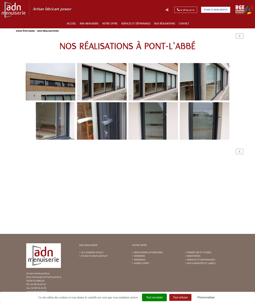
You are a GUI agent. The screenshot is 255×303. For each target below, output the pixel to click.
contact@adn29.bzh (36, 291)
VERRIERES (139, 255)
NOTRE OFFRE (139, 245)
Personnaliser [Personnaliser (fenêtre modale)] (206, 297)
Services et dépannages (135, 23)
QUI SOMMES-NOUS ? (92, 252)
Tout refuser (180, 297)
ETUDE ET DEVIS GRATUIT (94, 255)
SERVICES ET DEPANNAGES (201, 259)
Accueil (71, 23)
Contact (184, 23)
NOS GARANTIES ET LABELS (201, 263)
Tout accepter (154, 297)
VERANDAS (139, 259)
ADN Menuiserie (89, 23)
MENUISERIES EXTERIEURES (148, 252)
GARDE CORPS (141, 263)
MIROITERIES (193, 255)
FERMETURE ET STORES (199, 252)
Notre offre (110, 23)
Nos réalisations (164, 23)
